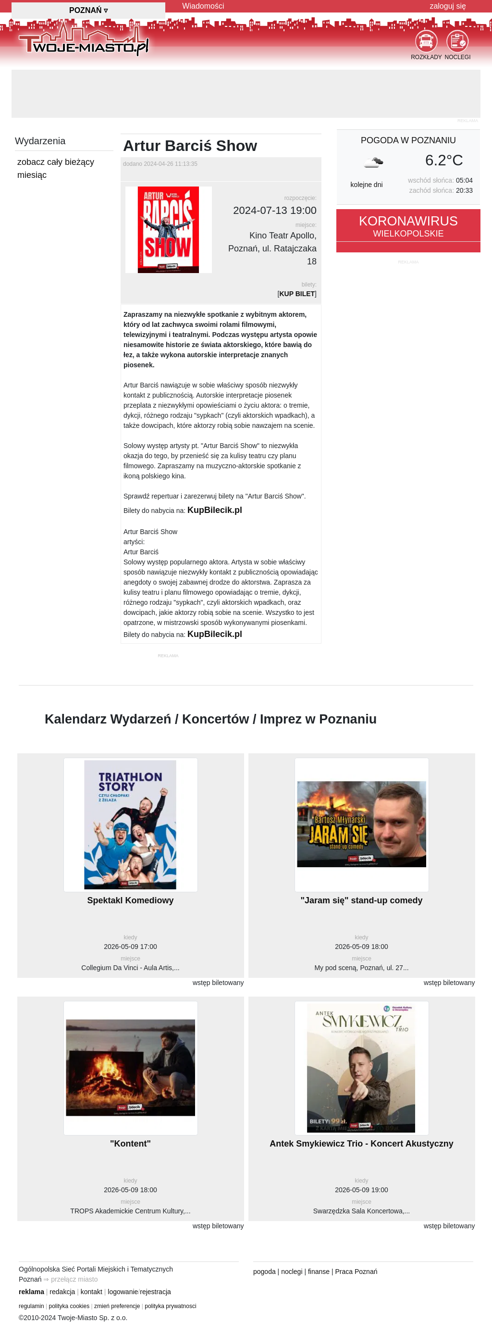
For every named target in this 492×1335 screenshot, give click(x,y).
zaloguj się (448, 6)
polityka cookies (69, 1306)
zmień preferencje (117, 1306)
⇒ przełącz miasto (70, 1279)
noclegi (291, 1271)
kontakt (91, 1292)
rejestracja (155, 1292)
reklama (31, 1292)
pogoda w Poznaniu (408, 140)
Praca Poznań (356, 1271)
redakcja (62, 1292)
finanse (319, 1271)
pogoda (264, 1271)
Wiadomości (203, 6)
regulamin (31, 1306)
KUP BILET (297, 294)
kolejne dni (367, 184)
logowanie (123, 1292)
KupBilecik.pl (214, 510)
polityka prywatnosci (170, 1306)
